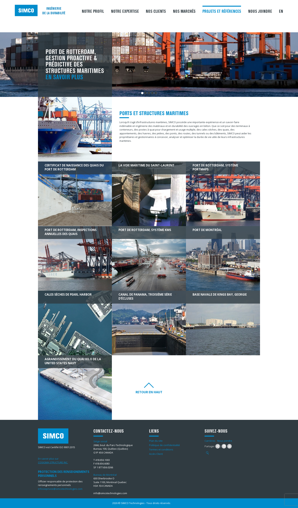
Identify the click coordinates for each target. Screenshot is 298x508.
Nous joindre (260, 11)
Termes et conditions (161, 449)
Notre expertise (125, 11)
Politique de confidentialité (164, 445)
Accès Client (156, 454)
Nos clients (156, 11)
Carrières (210, 440)
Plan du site (156, 440)
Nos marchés (184, 11)
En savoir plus (64, 77)
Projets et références (221, 11)
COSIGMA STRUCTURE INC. (53, 462)
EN (281, 11)
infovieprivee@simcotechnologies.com (60, 489)
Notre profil (93, 11)
